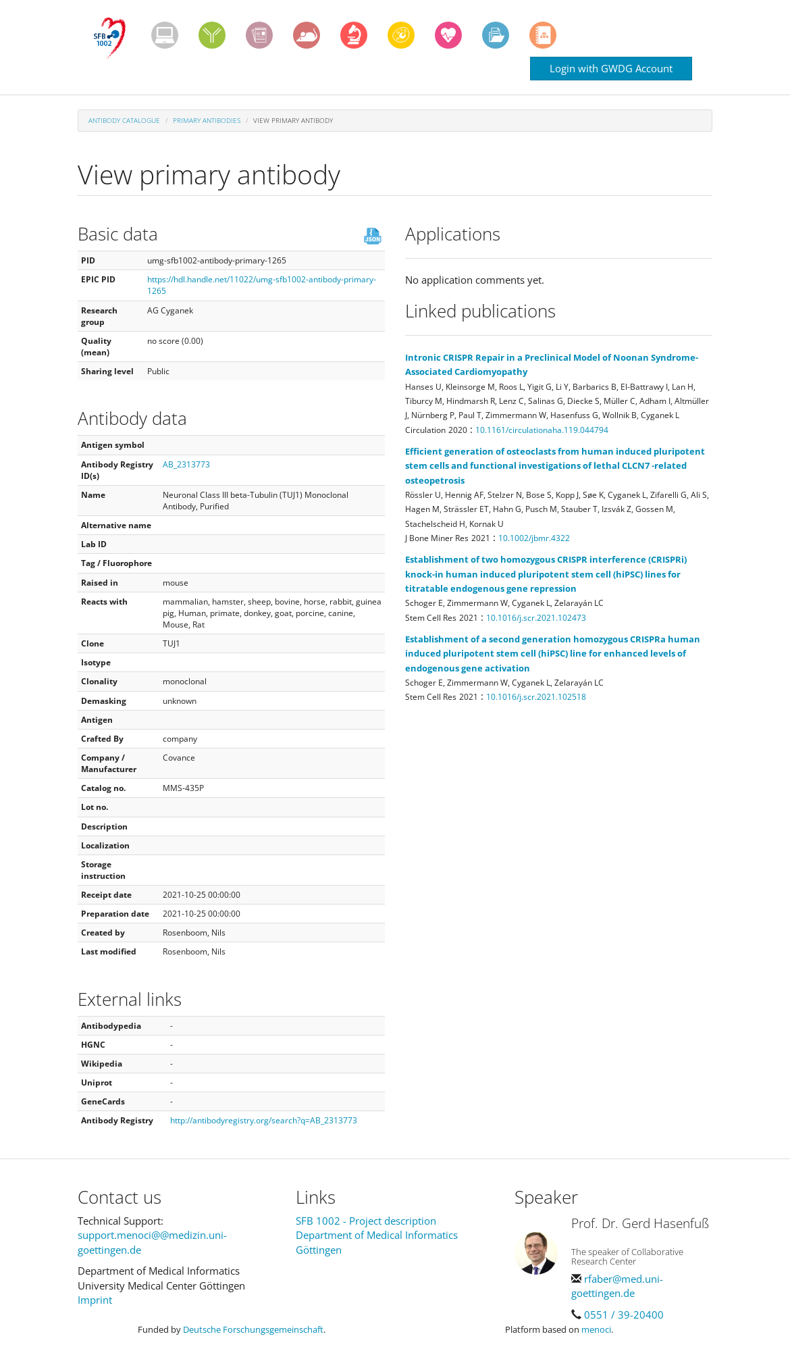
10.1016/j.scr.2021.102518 (536, 697)
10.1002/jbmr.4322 (534, 538)
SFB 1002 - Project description (366, 1220)
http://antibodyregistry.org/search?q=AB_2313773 (263, 1120)
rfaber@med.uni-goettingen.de (617, 1286)
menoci (596, 1329)
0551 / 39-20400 (624, 1314)
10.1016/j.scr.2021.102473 (536, 617)
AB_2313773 (186, 464)
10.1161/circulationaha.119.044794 (541, 430)
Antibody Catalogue (124, 120)
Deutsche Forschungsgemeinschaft (253, 1329)
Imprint (95, 1299)
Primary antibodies (206, 120)
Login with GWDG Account (611, 68)
